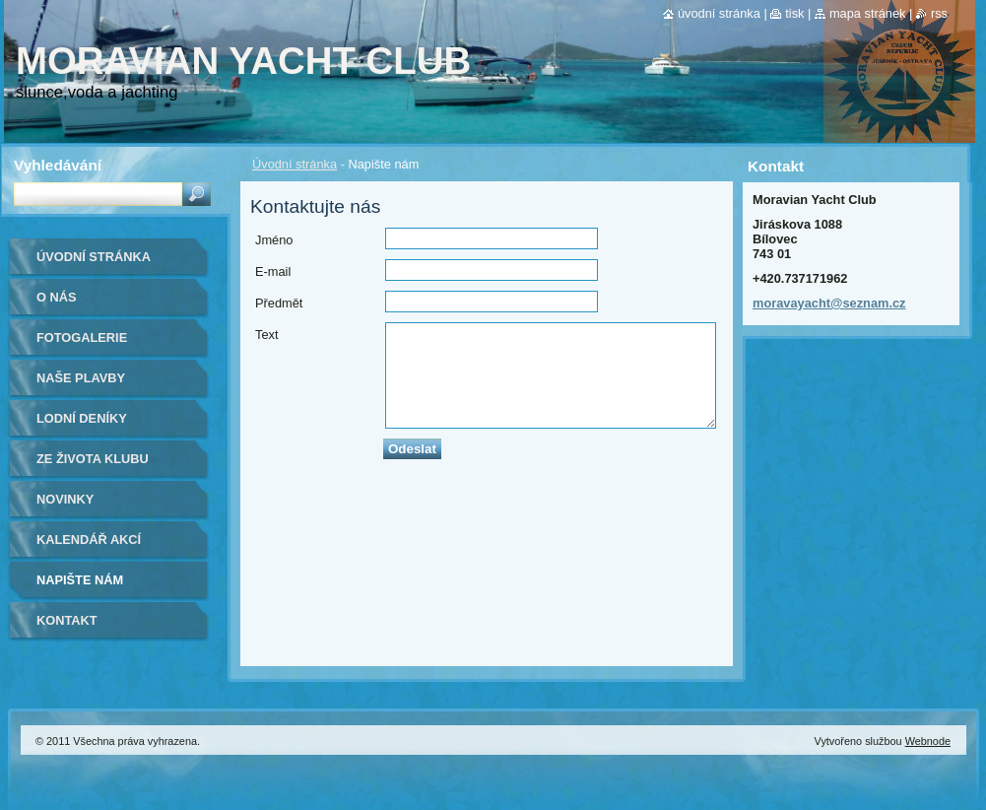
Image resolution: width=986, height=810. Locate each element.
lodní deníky (81, 418)
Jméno (274, 240)
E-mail (273, 271)
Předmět (278, 303)
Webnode (928, 741)
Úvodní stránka (294, 164)
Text (266, 334)
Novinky (65, 499)
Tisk (794, 13)
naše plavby (80, 378)
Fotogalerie (81, 337)
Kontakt (67, 620)
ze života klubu (92, 458)
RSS (939, 13)
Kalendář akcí (88, 539)
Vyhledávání (57, 165)
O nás (56, 297)
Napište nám (79, 580)
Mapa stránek (867, 13)
